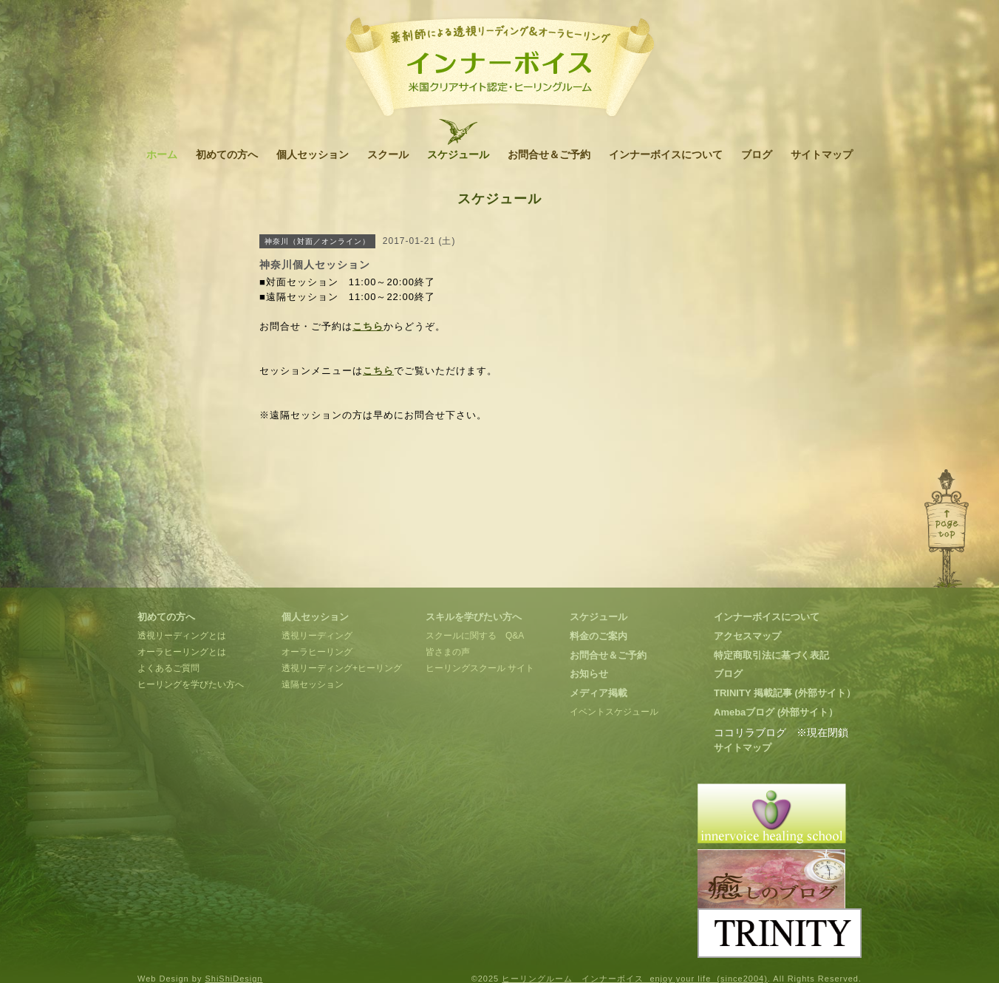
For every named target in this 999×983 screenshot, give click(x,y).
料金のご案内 (598, 636)
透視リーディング (317, 635)
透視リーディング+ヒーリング (342, 668)
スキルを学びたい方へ (474, 616)
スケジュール (458, 154)
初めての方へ (227, 154)
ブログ (756, 154)
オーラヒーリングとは (181, 652)
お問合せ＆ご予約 (549, 154)
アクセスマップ (747, 636)
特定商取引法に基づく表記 (771, 655)
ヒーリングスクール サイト (480, 668)
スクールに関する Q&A (475, 635)
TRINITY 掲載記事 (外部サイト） (785, 692)
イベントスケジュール (614, 712)
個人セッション (312, 154)
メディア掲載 (598, 692)
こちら (367, 326)
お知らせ (589, 673)
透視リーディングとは (181, 635)
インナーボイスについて (666, 154)
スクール (388, 154)
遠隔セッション (313, 684)
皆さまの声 (448, 652)
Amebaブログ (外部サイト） (776, 712)
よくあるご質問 (168, 668)
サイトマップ (822, 154)
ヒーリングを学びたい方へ (190, 684)
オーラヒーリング (317, 652)
